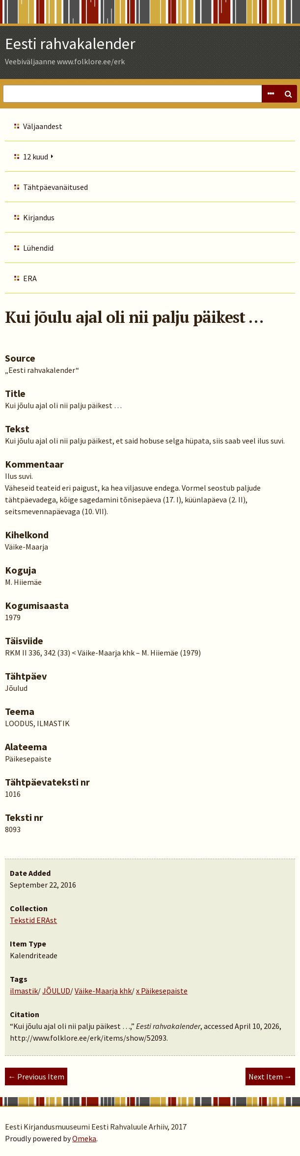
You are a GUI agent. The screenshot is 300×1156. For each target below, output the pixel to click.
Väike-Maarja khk (103, 991)
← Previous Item (36, 1076)
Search (288, 94)
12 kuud (35, 156)
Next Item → (270, 1076)
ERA (30, 278)
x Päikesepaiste (162, 991)
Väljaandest (42, 126)
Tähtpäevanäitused (55, 187)
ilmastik (24, 991)
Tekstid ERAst (33, 920)
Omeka (84, 1138)
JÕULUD (56, 991)
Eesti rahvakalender (70, 43)
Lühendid (38, 248)
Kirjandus (39, 217)
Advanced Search (270, 94)
